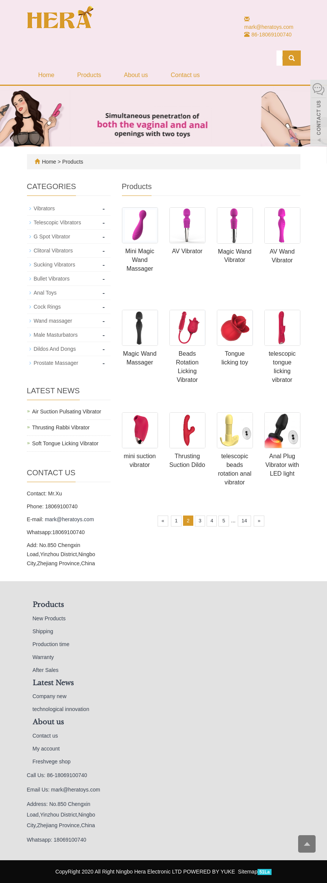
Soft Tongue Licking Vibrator (65, 443)
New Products (49, 618)
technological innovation (61, 709)
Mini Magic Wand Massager (139, 260)
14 (244, 520)
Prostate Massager (56, 363)
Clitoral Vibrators (53, 251)
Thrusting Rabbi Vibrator (61, 427)
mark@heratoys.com (268, 27)
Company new (50, 696)
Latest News (53, 683)
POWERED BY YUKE (209, 872)
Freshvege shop (52, 761)
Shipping (43, 631)
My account (46, 749)
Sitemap (247, 872)
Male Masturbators (56, 335)
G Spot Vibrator (52, 236)
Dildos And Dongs (55, 349)
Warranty (43, 657)
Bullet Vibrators (52, 279)
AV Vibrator (187, 251)
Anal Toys (45, 293)
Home (46, 75)
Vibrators (44, 208)
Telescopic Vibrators (57, 222)
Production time (51, 644)
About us (136, 75)
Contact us (185, 75)
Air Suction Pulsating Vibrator (66, 411)
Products (89, 75)
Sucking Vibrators (54, 265)
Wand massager (53, 321)
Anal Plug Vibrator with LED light (282, 465)
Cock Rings (47, 307)
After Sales (45, 670)
